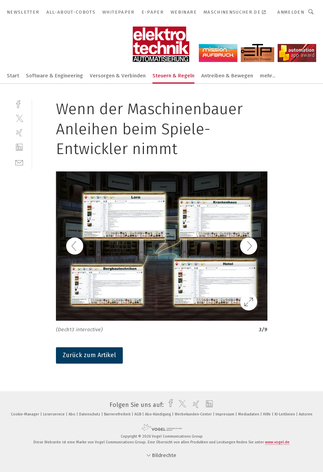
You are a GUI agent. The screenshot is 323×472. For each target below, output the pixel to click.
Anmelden (290, 12)
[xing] (19, 132)
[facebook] (19, 103)
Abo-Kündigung (158, 414)
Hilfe (267, 414)
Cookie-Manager (25, 414)
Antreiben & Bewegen (227, 76)
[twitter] (19, 118)
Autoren (305, 414)
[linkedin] (19, 147)
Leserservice (54, 414)
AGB (138, 414)
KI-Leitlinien (285, 414)
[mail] (19, 162)
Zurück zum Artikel (89, 355)
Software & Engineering (54, 76)
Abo (72, 414)
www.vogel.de (277, 442)
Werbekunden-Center (194, 414)
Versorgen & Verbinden (118, 76)
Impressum (225, 414)
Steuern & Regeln (173, 76)
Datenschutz (90, 414)
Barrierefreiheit (118, 414)
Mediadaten (249, 414)
